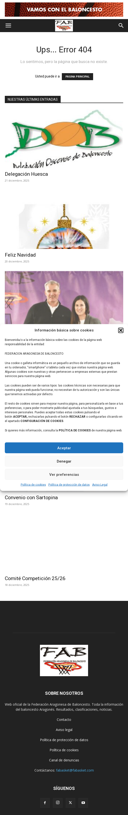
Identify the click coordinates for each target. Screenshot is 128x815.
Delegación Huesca (26, 174)
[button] (120, 330)
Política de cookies (33, 484)
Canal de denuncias (64, 760)
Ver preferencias (64, 474)
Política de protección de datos (69, 484)
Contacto (64, 719)
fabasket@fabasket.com (75, 770)
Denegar (64, 461)
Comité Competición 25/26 (35, 578)
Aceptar (64, 448)
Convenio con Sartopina (31, 497)
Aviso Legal (100, 484)
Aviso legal (64, 729)
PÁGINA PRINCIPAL (77, 76)
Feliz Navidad (20, 255)
